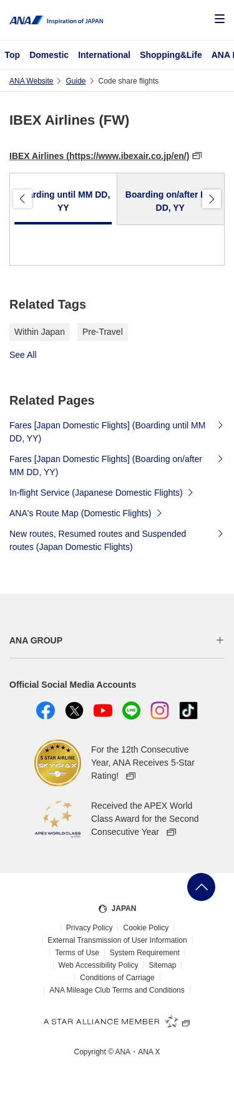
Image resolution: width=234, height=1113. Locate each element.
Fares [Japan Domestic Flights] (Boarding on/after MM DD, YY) (117, 465)
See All (23, 355)
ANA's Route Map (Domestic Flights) (86, 512)
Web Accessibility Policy (99, 965)
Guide (75, 81)
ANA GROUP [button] (35, 640)
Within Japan (39, 332)
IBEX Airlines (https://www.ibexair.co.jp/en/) (99, 156)
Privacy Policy (89, 928)
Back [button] (22, 199)
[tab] (63, 199)
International (104, 55)
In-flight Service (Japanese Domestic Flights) (102, 492)
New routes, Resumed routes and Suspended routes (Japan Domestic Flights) (117, 540)
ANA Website (31, 81)
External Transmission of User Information (117, 940)
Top (13, 55)
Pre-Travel (102, 332)
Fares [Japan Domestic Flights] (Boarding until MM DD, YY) (117, 431)
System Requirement (145, 952)
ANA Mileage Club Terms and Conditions (117, 990)
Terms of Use (77, 952)
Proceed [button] (211, 199)
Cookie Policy (145, 928)
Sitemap (162, 965)
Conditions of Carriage (117, 977)
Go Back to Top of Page (201, 887)
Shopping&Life (171, 55)
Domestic (49, 55)
